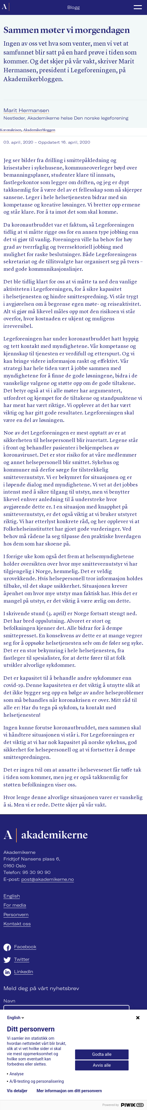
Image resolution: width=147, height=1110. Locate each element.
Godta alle (101, 1054)
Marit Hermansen (26, 110)
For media (14, 905)
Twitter (21, 959)
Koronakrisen (10, 130)
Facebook (25, 946)
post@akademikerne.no (47, 879)
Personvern (15, 914)
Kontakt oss (17, 923)
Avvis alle (102, 1065)
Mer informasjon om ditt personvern (69, 1090)
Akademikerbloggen (39, 130)
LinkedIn (23, 971)
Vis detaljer (17, 1090)
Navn (9, 1001)
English (11, 896)
